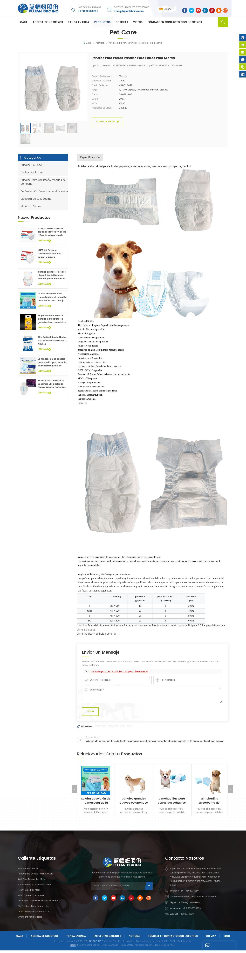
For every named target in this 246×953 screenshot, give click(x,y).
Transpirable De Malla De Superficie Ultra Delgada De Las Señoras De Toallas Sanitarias (52, 387)
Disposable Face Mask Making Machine (38, 903)
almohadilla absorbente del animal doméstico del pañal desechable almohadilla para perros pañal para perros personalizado (210, 803)
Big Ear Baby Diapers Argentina (33, 908)
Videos (137, 22)
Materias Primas (30, 209)
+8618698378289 (192, 910)
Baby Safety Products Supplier (136, 947)
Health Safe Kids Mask (29, 892)
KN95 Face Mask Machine (31, 898)
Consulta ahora (105, 121)
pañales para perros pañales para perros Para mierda (120, 674)
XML (166, 944)
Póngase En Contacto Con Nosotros (173, 939)
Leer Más (44, 243)
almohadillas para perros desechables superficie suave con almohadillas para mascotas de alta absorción (172, 803)
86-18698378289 (88, 11)
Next (230, 792)
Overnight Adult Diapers (30, 919)
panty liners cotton (28, 871)
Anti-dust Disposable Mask (31, 881)
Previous (74, 792)
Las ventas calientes (107, 939)
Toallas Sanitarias (31, 175)
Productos (102, 22)
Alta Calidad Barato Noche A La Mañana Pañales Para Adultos (52, 343)
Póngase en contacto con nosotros (175, 22)
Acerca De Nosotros (45, 939)
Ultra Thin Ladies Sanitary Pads (33, 914)
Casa (24, 22)
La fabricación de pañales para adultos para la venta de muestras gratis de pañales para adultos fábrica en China (52, 365)
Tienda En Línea (78, 22)
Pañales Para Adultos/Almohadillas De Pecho (43, 185)
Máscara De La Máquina (35, 201)
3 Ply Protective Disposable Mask (34, 887)
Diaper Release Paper (164, 947)
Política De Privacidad (181, 944)
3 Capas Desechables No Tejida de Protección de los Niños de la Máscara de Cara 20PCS (52, 234)
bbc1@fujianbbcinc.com (128, 11)
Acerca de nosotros (48, 22)
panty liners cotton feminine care (35, 876)
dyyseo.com (155, 944)
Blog (227, 939)
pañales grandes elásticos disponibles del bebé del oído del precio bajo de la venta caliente (52, 278)
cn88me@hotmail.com (190, 905)
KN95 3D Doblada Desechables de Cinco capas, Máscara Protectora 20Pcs (49, 256)
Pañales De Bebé (31, 168)
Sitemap (211, 939)
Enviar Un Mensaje (218, 945)
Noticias (122, 22)
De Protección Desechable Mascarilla (44, 194)
